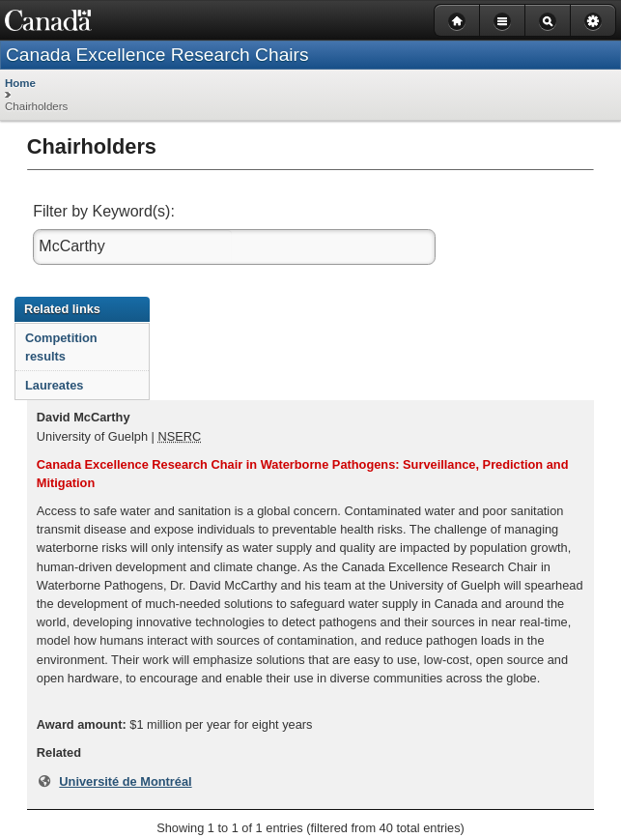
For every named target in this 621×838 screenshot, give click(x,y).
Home (20, 83)
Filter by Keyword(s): (106, 211)
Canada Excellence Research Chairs (157, 54)
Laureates (54, 385)
